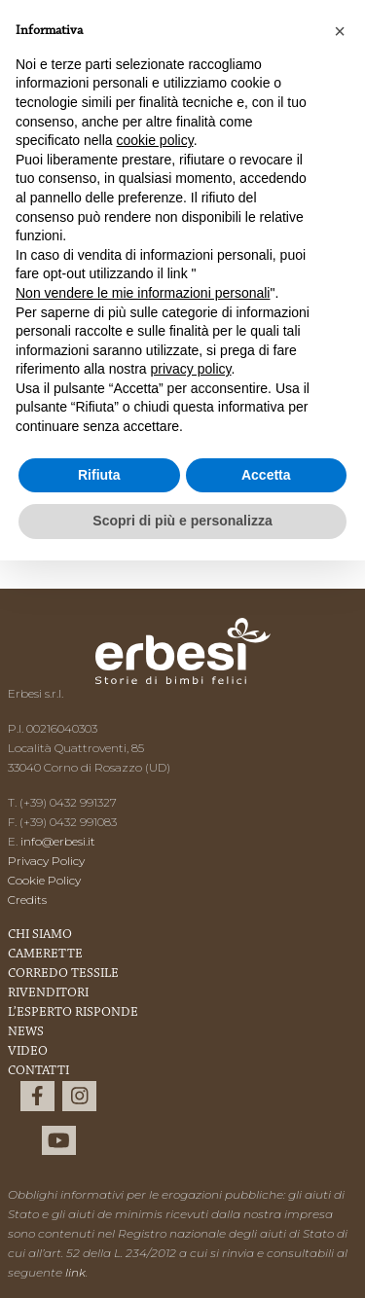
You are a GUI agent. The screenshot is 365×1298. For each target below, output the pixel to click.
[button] (339, 31)
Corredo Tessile (63, 974)
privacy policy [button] (191, 369)
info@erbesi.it (57, 841)
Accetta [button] (266, 475)
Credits (27, 899)
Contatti (38, 1071)
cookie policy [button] (155, 140)
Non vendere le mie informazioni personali (143, 293)
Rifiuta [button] (99, 475)
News (26, 1032)
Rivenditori (48, 993)
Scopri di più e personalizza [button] (182, 520)
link (75, 1272)
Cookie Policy (44, 880)
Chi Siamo (40, 935)
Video (28, 1052)
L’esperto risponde (73, 1013)
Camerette (45, 954)
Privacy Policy (46, 860)
